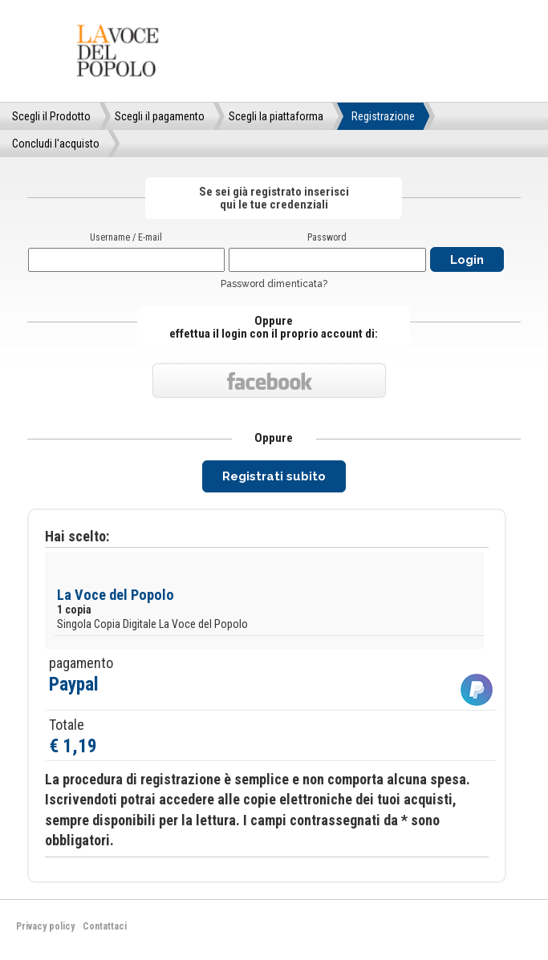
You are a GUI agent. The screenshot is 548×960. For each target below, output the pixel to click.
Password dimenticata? (274, 284)
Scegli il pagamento (160, 116)
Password (327, 237)
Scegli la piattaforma (276, 116)
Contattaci (105, 926)
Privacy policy (45, 926)
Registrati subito (274, 476)
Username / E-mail (126, 237)
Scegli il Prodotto (51, 116)
